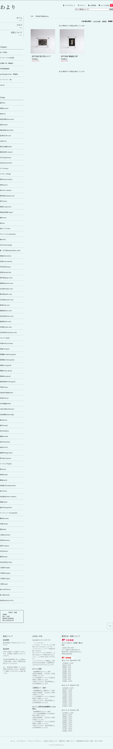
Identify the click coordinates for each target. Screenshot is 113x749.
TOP (32, 16)
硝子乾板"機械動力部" (69, 56)
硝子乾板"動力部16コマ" (41, 56)
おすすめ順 (96, 21)
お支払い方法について (51, 741)
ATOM (100, 741)
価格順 (104, 21)
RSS (96, 741)
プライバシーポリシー (35, 741)
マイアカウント (70, 5)
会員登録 (93, 5)
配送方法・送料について (67, 741)
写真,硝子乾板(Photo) (42, 16)
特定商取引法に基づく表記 (84, 741)
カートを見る (107, 5)
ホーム (13, 741)
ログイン (83, 5)
